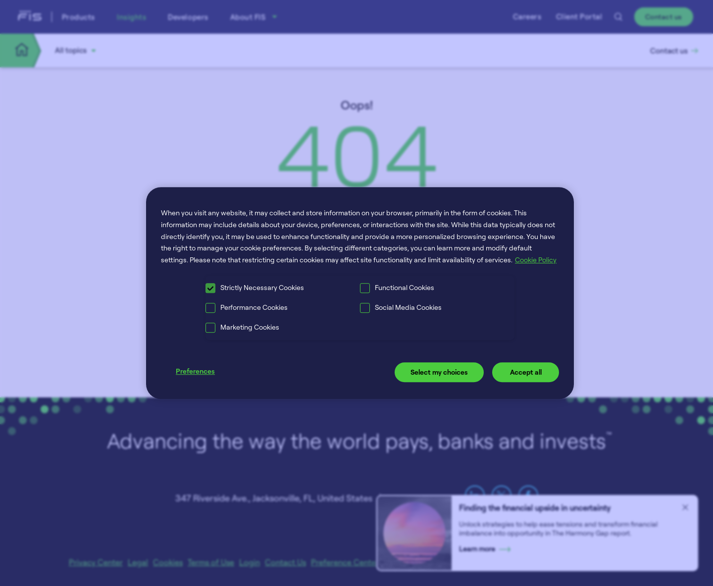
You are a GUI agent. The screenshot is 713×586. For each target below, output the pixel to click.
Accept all (526, 372)
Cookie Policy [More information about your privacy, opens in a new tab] (536, 259)
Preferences (195, 371)
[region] (360, 293)
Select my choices (439, 372)
